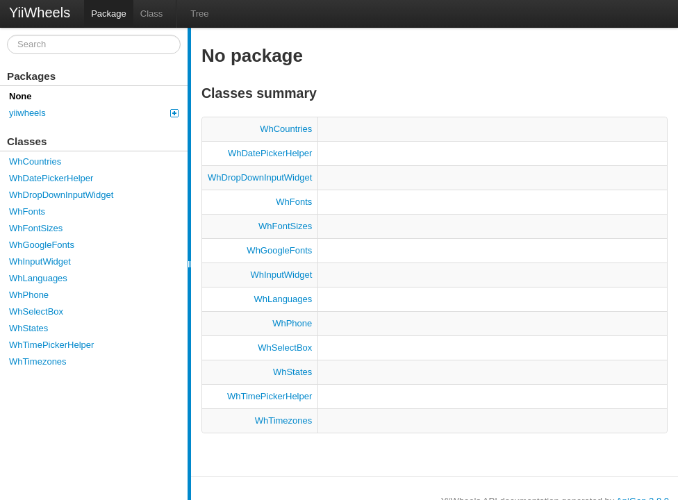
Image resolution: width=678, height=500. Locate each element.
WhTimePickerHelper (51, 345)
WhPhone (29, 295)
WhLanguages (38, 278)
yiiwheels (94, 113)
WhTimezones (38, 361)
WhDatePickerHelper (51, 178)
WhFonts (27, 211)
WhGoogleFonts (41, 245)
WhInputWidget (40, 261)
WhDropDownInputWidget (61, 195)
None (20, 96)
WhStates (28, 328)
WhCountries (35, 161)
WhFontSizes (36, 228)
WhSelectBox (36, 311)
